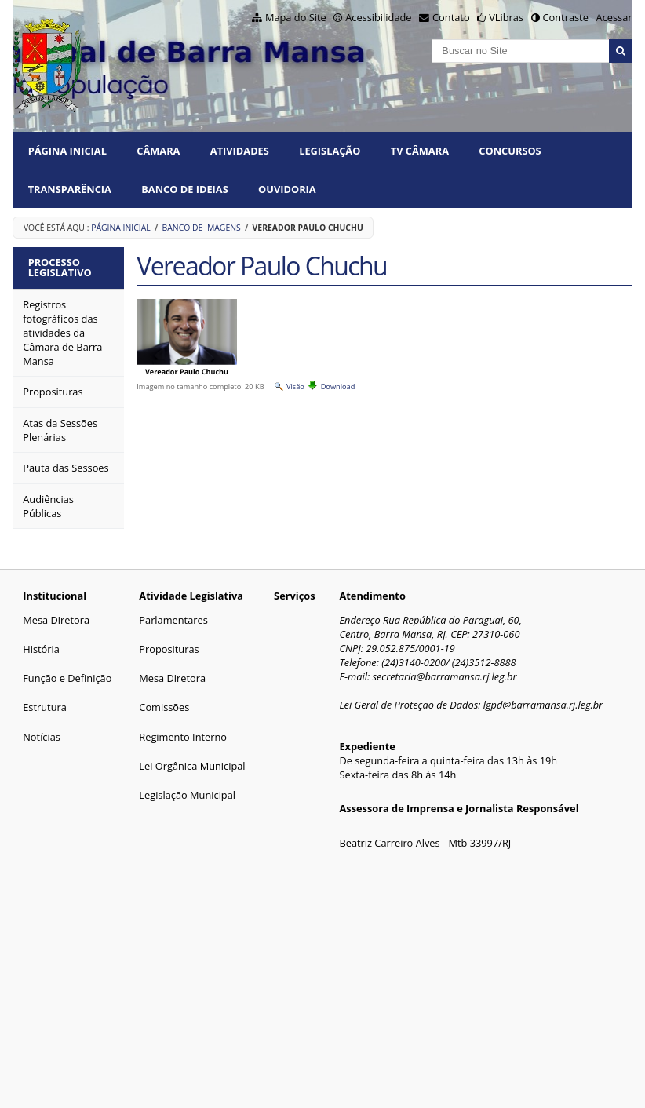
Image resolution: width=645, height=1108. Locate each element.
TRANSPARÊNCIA (69, 189)
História (41, 649)
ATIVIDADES (239, 151)
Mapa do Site (295, 17)
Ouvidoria (287, 189)
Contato (451, 17)
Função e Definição (67, 678)
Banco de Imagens (201, 227)
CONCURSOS (510, 151)
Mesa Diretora (56, 620)
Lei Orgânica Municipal (192, 766)
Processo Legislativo (60, 267)
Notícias (41, 737)
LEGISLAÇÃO (329, 151)
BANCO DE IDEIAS (184, 189)
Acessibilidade (378, 17)
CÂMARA (158, 151)
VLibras (506, 17)
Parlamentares (173, 620)
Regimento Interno (183, 737)
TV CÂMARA (420, 151)
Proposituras (169, 649)
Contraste (566, 17)
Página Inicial (67, 151)
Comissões (164, 707)
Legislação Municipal (187, 795)
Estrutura (45, 707)
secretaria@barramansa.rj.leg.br (444, 676)
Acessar (614, 17)
